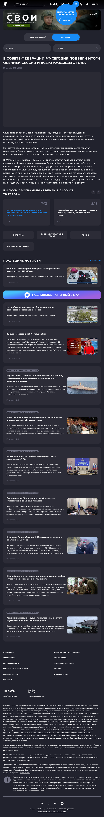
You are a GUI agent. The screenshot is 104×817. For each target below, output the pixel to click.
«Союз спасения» (62, 732)
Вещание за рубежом (36, 693)
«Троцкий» (7, 735)
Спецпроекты (8, 658)
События (57, 669)
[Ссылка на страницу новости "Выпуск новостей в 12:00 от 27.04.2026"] (52, 346)
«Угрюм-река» (76, 732)
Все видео (7, 680)
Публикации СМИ (61, 674)
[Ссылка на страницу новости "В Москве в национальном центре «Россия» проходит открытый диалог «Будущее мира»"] (52, 425)
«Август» (24, 732)
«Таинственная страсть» (46, 735)
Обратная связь (60, 658)
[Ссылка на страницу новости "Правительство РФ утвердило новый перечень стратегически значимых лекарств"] (52, 506)
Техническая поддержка (64, 663)
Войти (95, 4)
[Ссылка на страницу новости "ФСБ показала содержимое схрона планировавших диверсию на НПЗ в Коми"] (52, 275)
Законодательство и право (52, 235)
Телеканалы (25, 773)
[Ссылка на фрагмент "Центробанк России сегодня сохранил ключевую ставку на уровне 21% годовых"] (77, 212)
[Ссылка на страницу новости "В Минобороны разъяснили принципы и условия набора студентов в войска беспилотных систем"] (52, 586)
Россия (85, 235)
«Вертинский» (29, 735)
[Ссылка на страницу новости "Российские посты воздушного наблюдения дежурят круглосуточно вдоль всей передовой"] (52, 625)
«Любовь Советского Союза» (41, 732)
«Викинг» (87, 732)
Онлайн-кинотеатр (11, 663)
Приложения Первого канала (15, 669)
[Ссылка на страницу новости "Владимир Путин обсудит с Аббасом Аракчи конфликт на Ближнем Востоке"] (52, 545)
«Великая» (17, 735)
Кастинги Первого (10, 674)
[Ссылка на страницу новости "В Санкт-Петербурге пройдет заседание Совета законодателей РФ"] (52, 466)
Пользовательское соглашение (67, 652)
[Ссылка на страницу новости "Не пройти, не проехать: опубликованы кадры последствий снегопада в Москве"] (52, 314)
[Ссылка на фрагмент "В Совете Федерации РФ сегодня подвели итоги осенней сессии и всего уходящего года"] (26, 212)
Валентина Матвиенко (18, 246)
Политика (18, 235)
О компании (8, 652)
